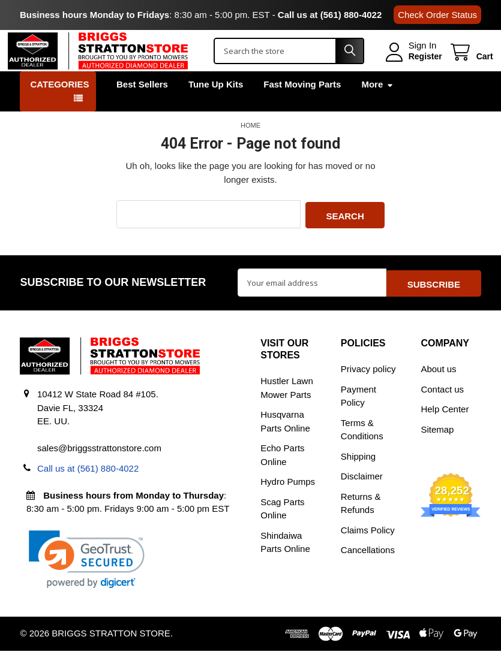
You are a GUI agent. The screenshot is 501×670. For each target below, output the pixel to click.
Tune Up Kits (215, 107)
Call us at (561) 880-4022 (330, 15)
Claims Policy (368, 549)
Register (413, 68)
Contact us (442, 408)
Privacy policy (368, 388)
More (377, 107)
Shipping (358, 475)
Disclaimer (362, 495)
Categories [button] (59, 107)
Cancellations (368, 569)
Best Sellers (142, 107)
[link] (86, 578)
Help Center (445, 428)
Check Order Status (437, 15)
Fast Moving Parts (302, 107)
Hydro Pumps (287, 501)
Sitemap (437, 448)
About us (438, 388)
